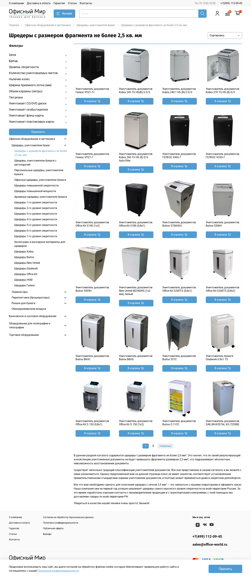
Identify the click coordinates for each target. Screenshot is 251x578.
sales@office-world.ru (210, 544)
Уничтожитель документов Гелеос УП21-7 (92, 155)
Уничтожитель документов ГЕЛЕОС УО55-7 (222, 155)
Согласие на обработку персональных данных (68, 517)
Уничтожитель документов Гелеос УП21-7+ (92, 90)
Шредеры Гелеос (24, 285)
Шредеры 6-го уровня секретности (35, 230)
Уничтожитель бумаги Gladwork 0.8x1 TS (219, 357)
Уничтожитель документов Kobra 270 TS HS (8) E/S (222, 90)
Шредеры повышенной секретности (36, 185)
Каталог (64, 13)
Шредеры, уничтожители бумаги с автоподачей (35, 162)
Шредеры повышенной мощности (35, 191)
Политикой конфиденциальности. (58, 570)
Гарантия (59, 3)
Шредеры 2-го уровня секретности (35, 208)
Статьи (72, 3)
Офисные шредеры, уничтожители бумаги (40, 179)
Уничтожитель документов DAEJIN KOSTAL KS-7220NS (222, 422)
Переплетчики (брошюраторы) (31, 297)
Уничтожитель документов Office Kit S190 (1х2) (92, 224)
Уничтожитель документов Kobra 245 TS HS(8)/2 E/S (135, 90)
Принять (225, 569)
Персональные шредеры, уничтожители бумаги (38, 172)
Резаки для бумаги (23, 303)
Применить (38, 131)
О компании (16, 3)
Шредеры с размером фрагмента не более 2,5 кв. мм (40, 153)
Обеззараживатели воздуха (29, 308)
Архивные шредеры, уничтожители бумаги (40, 196)
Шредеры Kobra (24, 251)
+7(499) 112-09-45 (231, 3)
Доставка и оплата (39, 3)
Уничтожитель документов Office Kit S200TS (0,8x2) (222, 289)
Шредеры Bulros (24, 257)
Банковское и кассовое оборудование (32, 316)
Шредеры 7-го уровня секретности (35, 236)
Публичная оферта (53, 528)
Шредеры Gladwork (26, 268)
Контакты (86, 3)
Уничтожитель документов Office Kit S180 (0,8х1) (135, 224)
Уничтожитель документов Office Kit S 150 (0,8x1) (92, 422)
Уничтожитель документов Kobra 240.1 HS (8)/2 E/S (179, 90)
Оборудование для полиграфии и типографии (29, 325)
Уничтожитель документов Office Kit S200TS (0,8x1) (179, 289)
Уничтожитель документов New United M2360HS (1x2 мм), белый (135, 291)
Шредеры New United (27, 262)
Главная (14, 25)
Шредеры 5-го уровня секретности (35, 225)
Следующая (165, 446)
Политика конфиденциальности (60, 522)
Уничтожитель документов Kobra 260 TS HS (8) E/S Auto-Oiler (135, 157)
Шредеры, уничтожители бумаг (96, 25)
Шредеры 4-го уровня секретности (35, 219)
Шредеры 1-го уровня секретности (35, 202)
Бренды (47, 534)
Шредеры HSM (23, 279)
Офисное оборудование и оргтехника (48, 25)
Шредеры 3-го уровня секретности (35, 213)
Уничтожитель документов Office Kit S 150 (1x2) (135, 422)
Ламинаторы (20, 291)
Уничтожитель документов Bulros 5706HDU (179, 224)
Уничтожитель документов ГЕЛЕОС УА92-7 (179, 155)
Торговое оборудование (24, 334)
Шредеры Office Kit (25, 274)
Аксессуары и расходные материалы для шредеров (39, 244)
